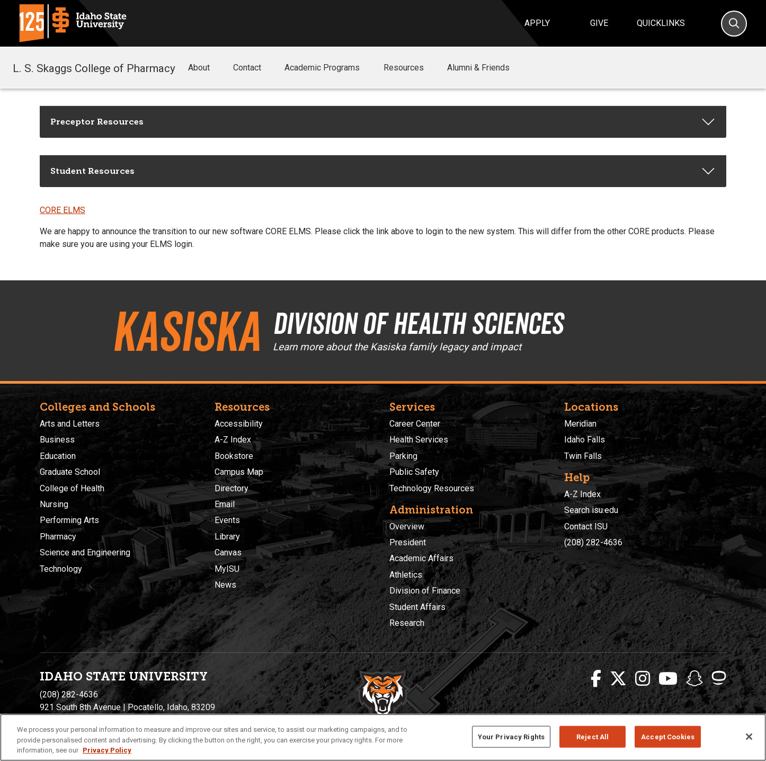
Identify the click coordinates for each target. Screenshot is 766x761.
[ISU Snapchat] (694, 679)
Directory (231, 488)
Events (227, 520)
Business (57, 440)
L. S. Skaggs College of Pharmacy (94, 67)
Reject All (592, 736)
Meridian (580, 424)
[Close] (749, 736)
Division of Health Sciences (430, 322)
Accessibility (239, 424)
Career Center (414, 424)
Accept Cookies (667, 736)
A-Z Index (233, 440)
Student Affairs (417, 607)
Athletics (405, 575)
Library (227, 537)
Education (58, 456)
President (407, 542)
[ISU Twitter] (618, 679)
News (225, 585)
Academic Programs (329, 68)
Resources (411, 68)
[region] (383, 737)
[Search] (734, 23)
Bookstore (234, 456)
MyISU (227, 569)
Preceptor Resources (97, 122)
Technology (61, 569)
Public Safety (414, 472)
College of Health (72, 488)
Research (406, 623)
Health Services (418, 440)
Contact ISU (586, 526)
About (206, 68)
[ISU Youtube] (668, 679)
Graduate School (70, 472)
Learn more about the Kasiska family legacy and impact (401, 347)
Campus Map (239, 472)
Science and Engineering (85, 552)
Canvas (228, 552)
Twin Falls (583, 456)
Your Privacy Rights (511, 736)
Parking (403, 456)
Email (225, 504)
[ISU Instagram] (642, 679)
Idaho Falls (584, 440)
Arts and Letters (70, 424)
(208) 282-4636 (593, 542)
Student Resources (92, 171)
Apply (537, 23)
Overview (406, 526)
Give (599, 23)
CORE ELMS (62, 210)
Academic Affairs (421, 558)
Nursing (54, 504)
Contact (254, 68)
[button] (218, 68)
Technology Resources (431, 488)
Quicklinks (661, 23)
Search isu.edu (591, 510)
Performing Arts (69, 520)
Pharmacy (58, 537)
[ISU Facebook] (596, 679)
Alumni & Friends (485, 68)
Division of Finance (424, 591)
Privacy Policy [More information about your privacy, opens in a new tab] (107, 750)
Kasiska (182, 331)
